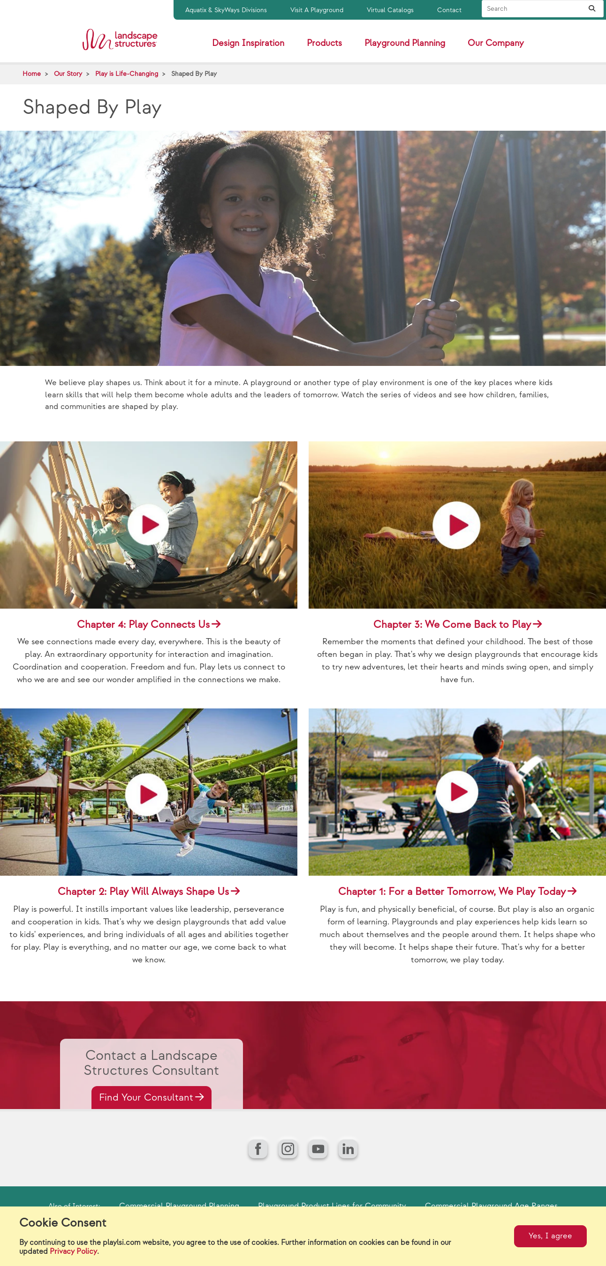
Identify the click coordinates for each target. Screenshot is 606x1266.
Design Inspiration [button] (248, 43)
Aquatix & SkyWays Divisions (226, 10)
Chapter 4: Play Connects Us (143, 624)
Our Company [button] (496, 43)
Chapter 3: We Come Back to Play (452, 624)
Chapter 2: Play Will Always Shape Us (143, 892)
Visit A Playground (316, 10)
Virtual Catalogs (390, 10)
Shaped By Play (194, 74)
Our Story (68, 74)
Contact (449, 10)
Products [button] (324, 43)
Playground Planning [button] (404, 43)
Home (32, 74)
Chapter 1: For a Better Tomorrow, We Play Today (452, 892)
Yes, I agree (550, 1236)
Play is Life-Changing (126, 74)
